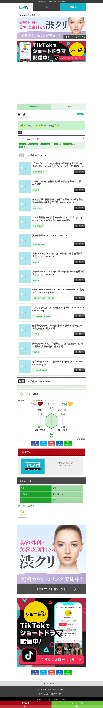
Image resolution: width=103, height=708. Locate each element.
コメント (69, 107)
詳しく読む (79, 171)
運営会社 (61, 690)
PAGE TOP (51, 683)
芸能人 (73, 7)
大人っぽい (39, 125)
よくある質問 (51, 690)
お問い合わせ (44, 694)
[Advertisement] (51, 83)
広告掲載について (57, 694)
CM (46, 7)
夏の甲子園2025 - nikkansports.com (50, 235)
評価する (26, 705)
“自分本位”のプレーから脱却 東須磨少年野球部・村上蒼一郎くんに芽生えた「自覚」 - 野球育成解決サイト (58, 166)
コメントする (77, 705)
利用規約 (41, 690)
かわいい (24, 125)
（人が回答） (30, 139)
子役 (56, 125)
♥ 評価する (25, 452)
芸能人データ (34, 107)
